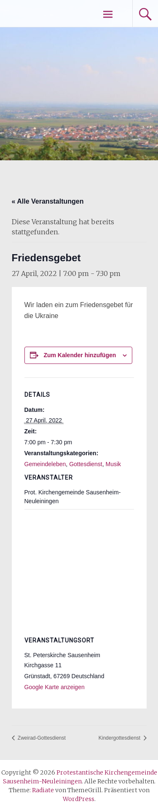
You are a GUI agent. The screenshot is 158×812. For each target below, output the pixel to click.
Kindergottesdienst (120, 738)
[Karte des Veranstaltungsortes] (79, 570)
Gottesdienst (85, 464)
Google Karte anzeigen (54, 687)
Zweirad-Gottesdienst (41, 738)
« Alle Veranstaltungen (48, 201)
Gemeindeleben (45, 464)
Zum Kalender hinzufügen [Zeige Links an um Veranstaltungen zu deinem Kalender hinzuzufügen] (79, 355)
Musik (113, 464)
